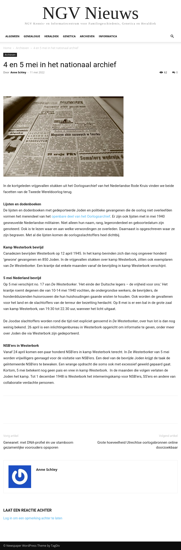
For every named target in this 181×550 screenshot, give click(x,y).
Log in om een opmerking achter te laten (32, 518)
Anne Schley (18, 72)
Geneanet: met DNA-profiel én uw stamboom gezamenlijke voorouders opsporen (38, 445)
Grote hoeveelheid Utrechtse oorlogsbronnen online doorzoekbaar (137, 445)
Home (7, 48)
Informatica (108, 36)
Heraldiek (51, 36)
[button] (172, 36)
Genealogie (32, 36)
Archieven (87, 36)
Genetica (69, 36)
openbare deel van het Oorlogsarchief (81, 216)
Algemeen (12, 36)
